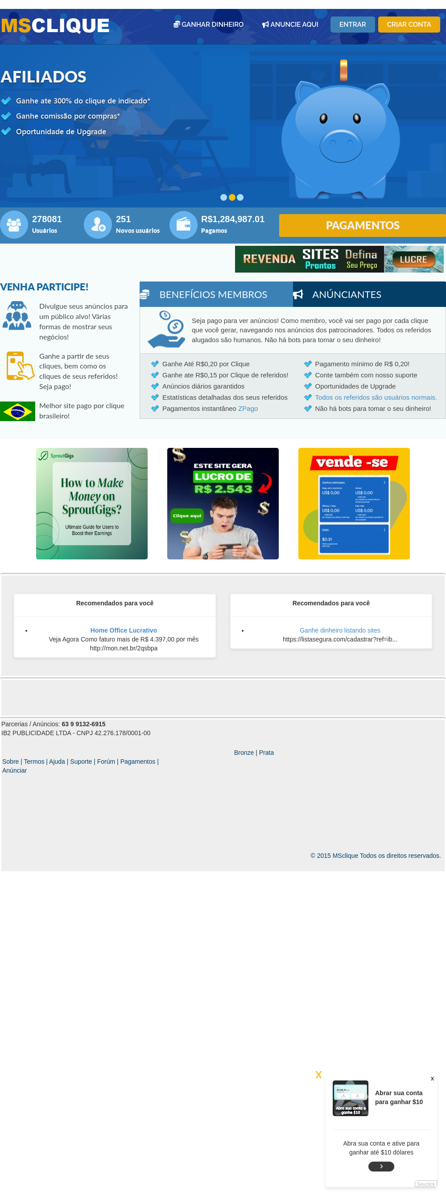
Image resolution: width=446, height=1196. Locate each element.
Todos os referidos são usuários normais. (376, 397)
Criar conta (409, 25)
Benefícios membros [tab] (204, 294)
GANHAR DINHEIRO (208, 25)
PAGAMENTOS (363, 225)
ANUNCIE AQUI (290, 25)
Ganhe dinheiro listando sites (340, 630)
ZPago (248, 408)
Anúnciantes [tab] (337, 294)
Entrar (352, 25)
